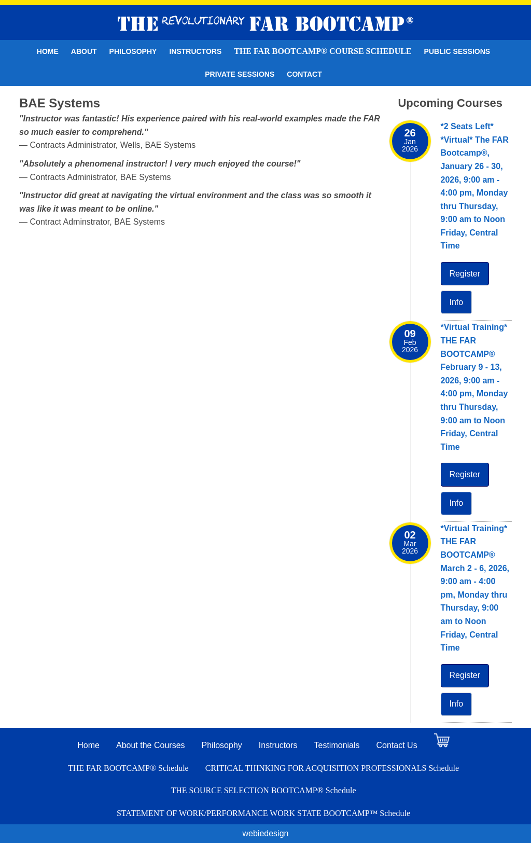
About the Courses (150, 745)
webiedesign (266, 833)
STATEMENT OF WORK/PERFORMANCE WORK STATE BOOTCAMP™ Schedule (263, 813)
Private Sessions (239, 74)
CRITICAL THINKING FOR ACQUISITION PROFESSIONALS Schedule (332, 768)
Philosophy (133, 51)
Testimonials (337, 745)
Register (465, 273)
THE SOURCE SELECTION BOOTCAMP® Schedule (263, 790)
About (84, 51)
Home (48, 51)
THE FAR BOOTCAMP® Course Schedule (322, 51)
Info (457, 302)
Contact (304, 74)
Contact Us (396, 745)
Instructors (195, 51)
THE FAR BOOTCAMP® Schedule (128, 768)
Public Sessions (457, 51)
